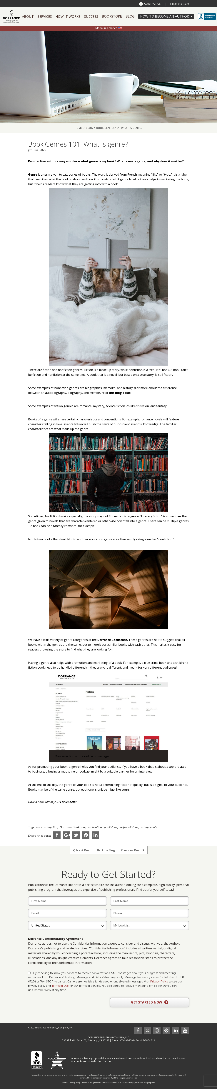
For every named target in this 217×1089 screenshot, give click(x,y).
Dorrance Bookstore (73, 827)
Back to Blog (106, 850)
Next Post (82, 850)
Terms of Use (60, 985)
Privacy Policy (159, 981)
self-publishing (129, 827)
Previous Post (132, 850)
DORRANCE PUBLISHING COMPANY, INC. (109, 1037)
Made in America (106, 28)
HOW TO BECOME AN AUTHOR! (165, 16)
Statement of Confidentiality (122, 1082)
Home (78, 128)
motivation (95, 827)
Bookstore (112, 16)
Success (91, 16)
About (28, 16)
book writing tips (47, 827)
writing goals (149, 827)
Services (44, 16)
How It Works (68, 16)
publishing (110, 827)
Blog (130, 16)
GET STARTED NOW (149, 1002)
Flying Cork (150, 1082)
